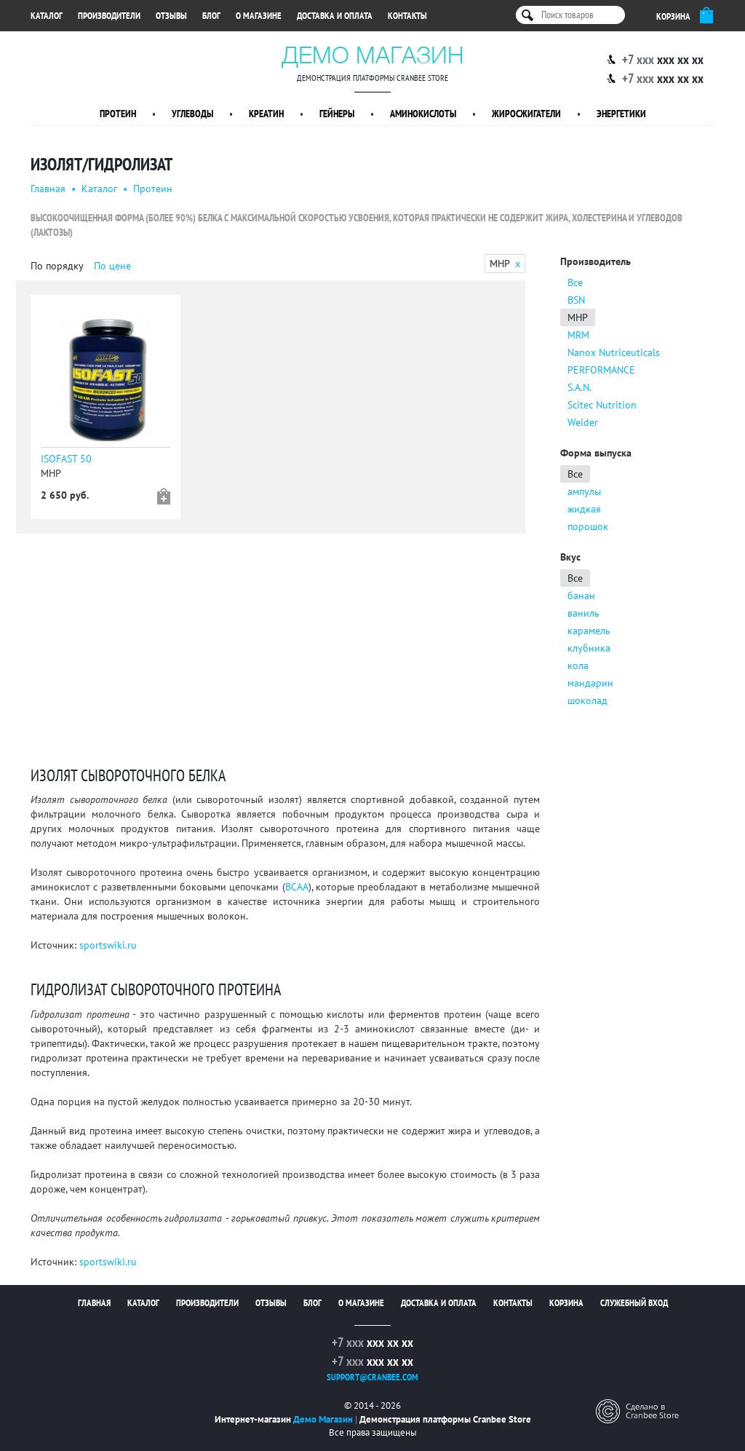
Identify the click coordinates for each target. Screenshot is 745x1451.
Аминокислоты (423, 113)
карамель (588, 630)
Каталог (47, 15)
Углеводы (192, 113)
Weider (582, 422)
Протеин (118, 113)
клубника (588, 648)
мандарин (590, 682)
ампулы (584, 491)
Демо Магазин (373, 54)
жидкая (584, 508)
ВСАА (296, 886)
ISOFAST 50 (66, 458)
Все (575, 282)
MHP (577, 317)
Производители (109, 15)
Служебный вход (634, 1303)
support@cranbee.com (372, 1377)
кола (578, 665)
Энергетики (621, 113)
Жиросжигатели (526, 113)
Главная (48, 188)
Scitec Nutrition (602, 404)
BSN (576, 300)
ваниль (583, 613)
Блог (211, 15)
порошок (587, 526)
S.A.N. (579, 387)
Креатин (266, 113)
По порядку (57, 265)
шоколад (587, 700)
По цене (112, 265)
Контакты (407, 15)
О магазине (259, 15)
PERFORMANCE (601, 369)
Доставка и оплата (334, 15)
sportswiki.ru (108, 945)
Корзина (566, 1303)
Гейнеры (336, 113)
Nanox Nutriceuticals (613, 352)
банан (581, 595)
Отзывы (171, 15)
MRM (578, 334)
